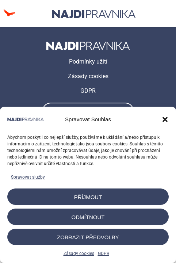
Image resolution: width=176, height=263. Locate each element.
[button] (165, 119)
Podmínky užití (88, 61)
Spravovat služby (28, 177)
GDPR (103, 253)
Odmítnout (88, 217)
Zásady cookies (79, 253)
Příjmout (88, 197)
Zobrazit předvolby (88, 237)
